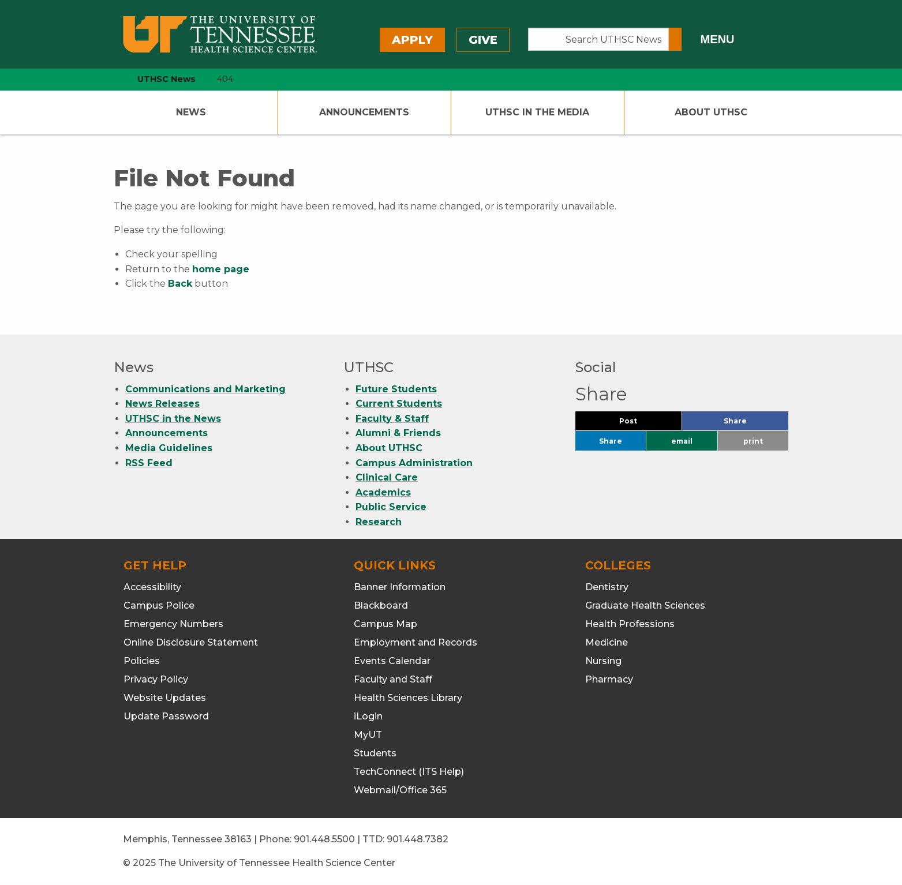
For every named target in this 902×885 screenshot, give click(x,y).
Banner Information (400, 587)
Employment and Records (415, 642)
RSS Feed (149, 462)
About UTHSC (711, 112)
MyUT (368, 734)
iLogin (368, 716)
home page (220, 269)
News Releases (162, 403)
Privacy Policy (155, 679)
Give (483, 40)
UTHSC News (166, 79)
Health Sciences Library (408, 697)
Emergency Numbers (173, 623)
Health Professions (630, 623)
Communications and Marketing (205, 389)
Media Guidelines (168, 447)
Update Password (166, 716)
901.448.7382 (417, 839)
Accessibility (152, 587)
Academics (383, 492)
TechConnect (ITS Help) (409, 771)
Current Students (398, 403)
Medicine (606, 642)
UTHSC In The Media (537, 112)
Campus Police (158, 605)
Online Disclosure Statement (190, 642)
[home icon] (111, 79)
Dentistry (606, 587)
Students (375, 753)
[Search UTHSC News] (598, 39)
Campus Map (385, 623)
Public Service (390, 506)
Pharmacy (609, 679)
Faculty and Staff (393, 679)
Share (754, 424)
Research (378, 521)
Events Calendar (392, 660)
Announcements (364, 112)
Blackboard (381, 605)
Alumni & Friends (398, 432)
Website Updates (164, 697)
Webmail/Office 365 (400, 790)
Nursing (603, 660)
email (682, 441)
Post (642, 424)
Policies (141, 660)
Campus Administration (414, 462)
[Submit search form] (675, 39)
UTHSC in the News (173, 418)
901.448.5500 (324, 839)
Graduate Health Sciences (645, 605)
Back (180, 283)
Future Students (396, 389)
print (753, 441)
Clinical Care (386, 477)
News (191, 112)
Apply (412, 40)
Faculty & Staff (392, 418)
